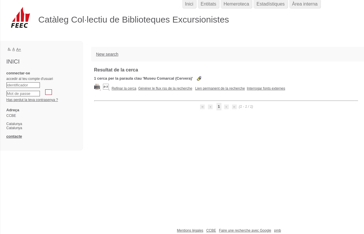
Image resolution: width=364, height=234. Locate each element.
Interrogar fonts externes (266, 88)
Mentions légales (190, 230)
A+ (18, 49)
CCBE (211, 230)
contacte (14, 136)
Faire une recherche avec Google (245, 230)
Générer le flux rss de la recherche (165, 88)
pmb (277, 230)
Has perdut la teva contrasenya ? (32, 100)
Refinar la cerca (124, 88)
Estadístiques (270, 3)
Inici (189, 3)
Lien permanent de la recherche (220, 88)
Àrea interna (305, 3)
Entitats (208, 3)
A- (9, 49)
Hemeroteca (236, 3)
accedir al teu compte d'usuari (29, 79)
